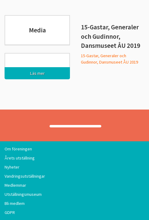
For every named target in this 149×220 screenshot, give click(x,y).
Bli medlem (15, 203)
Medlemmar (15, 185)
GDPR (10, 212)
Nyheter (12, 167)
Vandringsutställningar (25, 176)
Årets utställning (20, 158)
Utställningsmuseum (23, 194)
